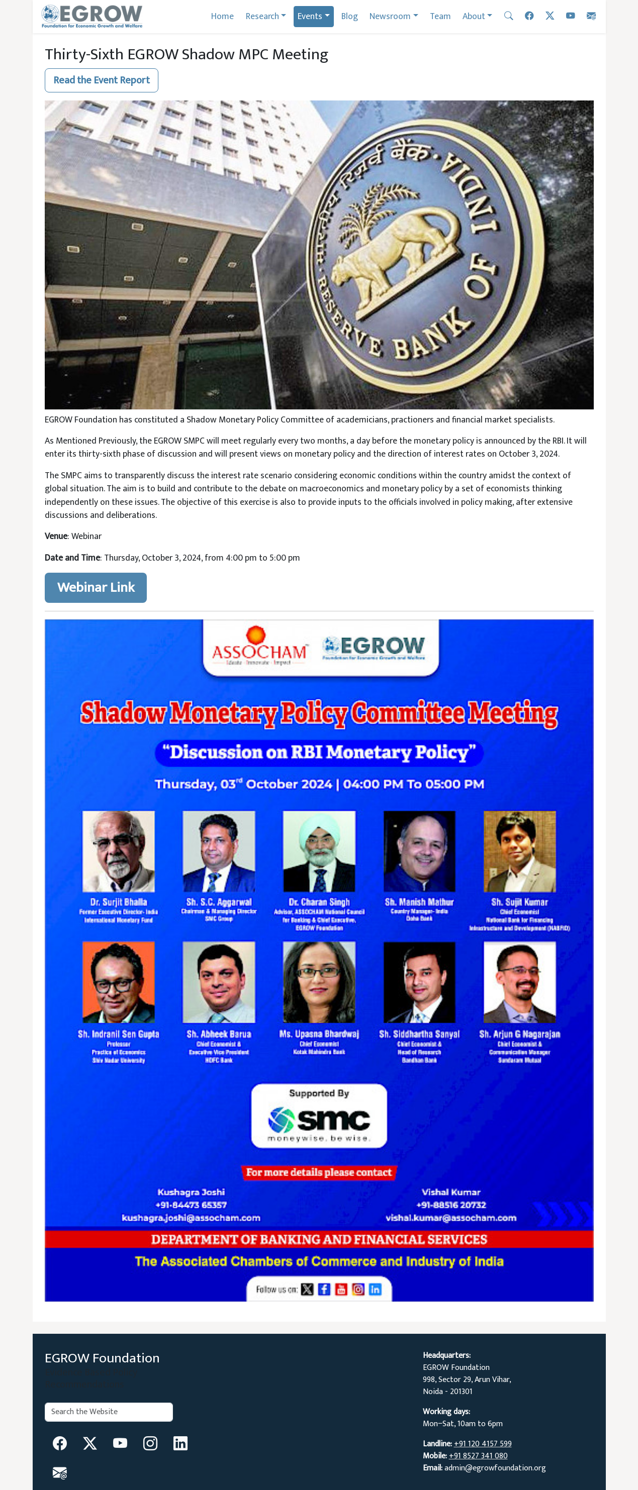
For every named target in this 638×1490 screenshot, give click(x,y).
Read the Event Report (101, 80)
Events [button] (310, 16)
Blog (349, 16)
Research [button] (262, 16)
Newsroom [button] (390, 16)
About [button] (474, 16)
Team (440, 16)
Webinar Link (95, 587)
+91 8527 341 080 (478, 1456)
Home (222, 16)
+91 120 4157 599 (483, 1444)
